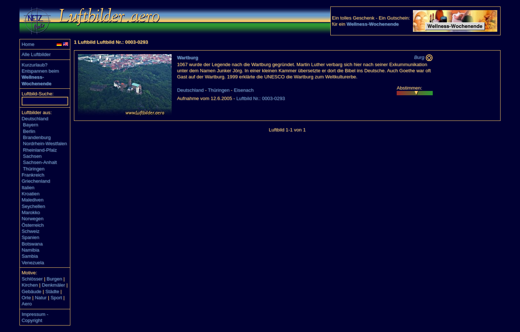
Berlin (29, 131)
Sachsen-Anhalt (40, 162)
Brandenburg (36, 137)
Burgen (54, 278)
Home (28, 44)
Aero (27, 303)
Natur (41, 297)
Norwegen (33, 218)
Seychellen (33, 206)
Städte (52, 291)
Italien (28, 187)
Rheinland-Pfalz (40, 150)
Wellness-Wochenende (373, 24)
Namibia (30, 250)
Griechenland (36, 181)
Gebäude (31, 291)
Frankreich (33, 175)
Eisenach (244, 90)
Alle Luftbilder (36, 54)
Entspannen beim (40, 71)
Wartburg (187, 57)
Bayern (30, 124)
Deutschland (35, 118)
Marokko (31, 212)
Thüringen (33, 168)
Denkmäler (53, 285)
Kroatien (31, 193)
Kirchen (30, 285)
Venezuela (33, 262)
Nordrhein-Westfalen (45, 143)
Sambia (30, 256)
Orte (26, 297)
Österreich (33, 225)
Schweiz (31, 231)
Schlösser (32, 278)
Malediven (33, 199)
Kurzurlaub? (35, 64)
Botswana (32, 243)
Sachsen (32, 156)
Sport (56, 297)
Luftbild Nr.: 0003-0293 (260, 98)
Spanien (30, 237)
